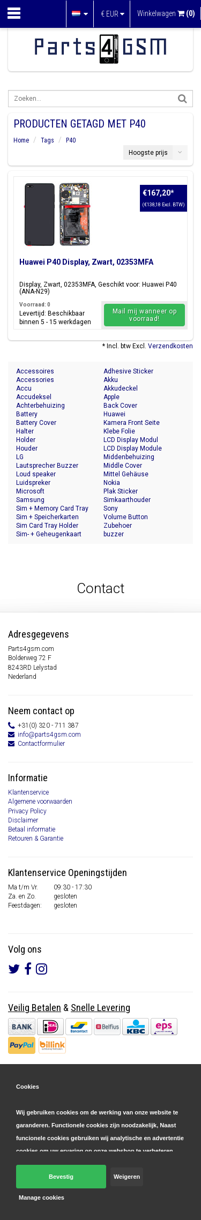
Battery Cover (36, 422)
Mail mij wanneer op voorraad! (145, 315)
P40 (71, 140)
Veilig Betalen (34, 1007)
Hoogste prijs (148, 152)
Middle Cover (122, 465)
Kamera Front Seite (131, 422)
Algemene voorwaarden (40, 801)
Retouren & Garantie (35, 838)
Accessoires (35, 371)
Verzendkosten (170, 346)
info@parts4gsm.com (49, 734)
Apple (111, 397)
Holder (25, 440)
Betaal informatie (31, 829)
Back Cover (120, 405)
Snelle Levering (100, 1007)
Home (21, 140)
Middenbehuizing (128, 457)
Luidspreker (33, 482)
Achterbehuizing (40, 405)
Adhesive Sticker (128, 371)
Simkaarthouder (127, 500)
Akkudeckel (120, 388)
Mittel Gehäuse (125, 474)
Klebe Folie (119, 431)
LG (20, 457)
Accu (24, 388)
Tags (47, 140)
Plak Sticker (120, 491)
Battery (27, 414)
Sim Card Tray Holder (47, 525)
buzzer (113, 534)
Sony (110, 508)
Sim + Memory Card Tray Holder (52, 509)
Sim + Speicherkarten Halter (47, 517)
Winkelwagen (166, 13)
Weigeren (127, 1176)
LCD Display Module (132, 448)
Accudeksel (33, 397)
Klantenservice (28, 792)
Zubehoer (117, 525)
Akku (110, 380)
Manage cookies (41, 1197)
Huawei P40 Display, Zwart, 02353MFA (86, 262)
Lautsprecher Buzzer (47, 465)
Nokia (111, 482)
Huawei (114, 414)
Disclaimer (23, 820)
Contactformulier (41, 743)
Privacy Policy (27, 811)
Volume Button (125, 517)
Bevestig (61, 1176)
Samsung (30, 500)
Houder (27, 448)
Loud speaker (36, 474)
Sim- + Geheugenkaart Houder (48, 534)
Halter (25, 431)
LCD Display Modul (130, 440)
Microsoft (30, 491)
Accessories (35, 380)
